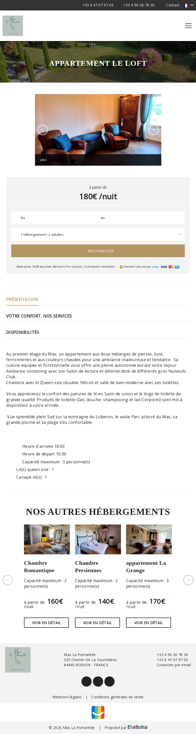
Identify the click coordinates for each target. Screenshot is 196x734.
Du (23, 217)
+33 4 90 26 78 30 (169, 654)
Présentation (22, 299)
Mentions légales (67, 696)
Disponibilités (22, 332)
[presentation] (43, 130)
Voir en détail (46, 622)
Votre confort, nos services (39, 316)
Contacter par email (171, 664)
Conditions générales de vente (117, 696)
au (103, 217)
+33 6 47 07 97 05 (169, 659)
